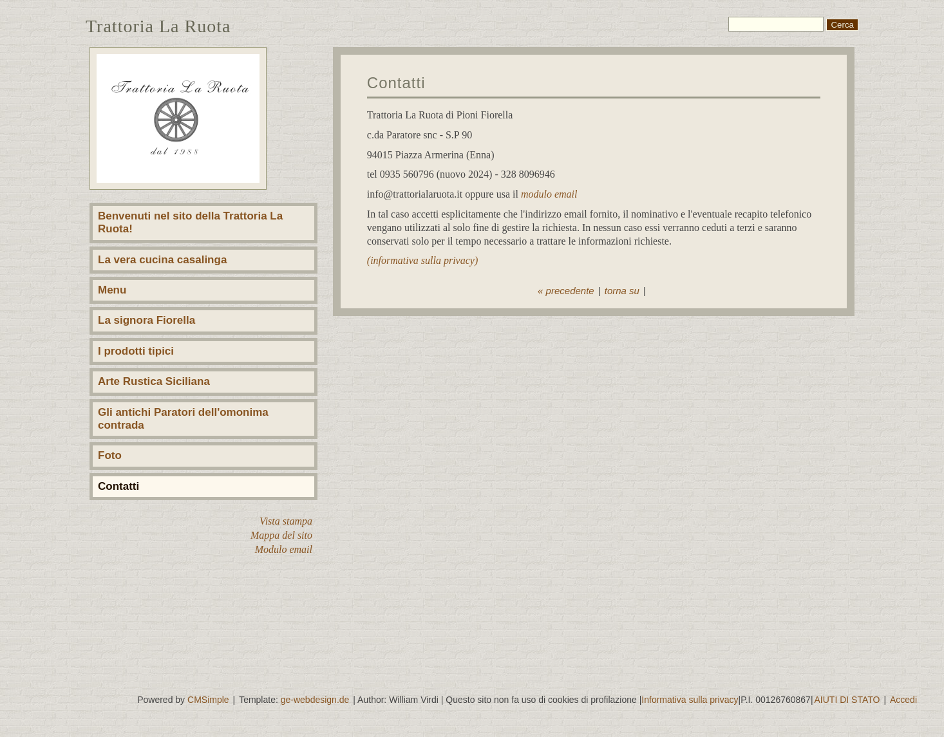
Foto (110, 455)
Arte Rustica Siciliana (154, 381)
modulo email (549, 194)
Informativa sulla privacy (689, 700)
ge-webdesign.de (315, 700)
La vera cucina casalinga (162, 260)
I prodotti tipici (136, 351)
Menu (112, 290)
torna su (622, 290)
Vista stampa (286, 521)
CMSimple (208, 700)
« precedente (566, 290)
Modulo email (283, 549)
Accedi (903, 700)
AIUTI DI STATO (847, 700)
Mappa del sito (281, 535)
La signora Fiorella (146, 320)
